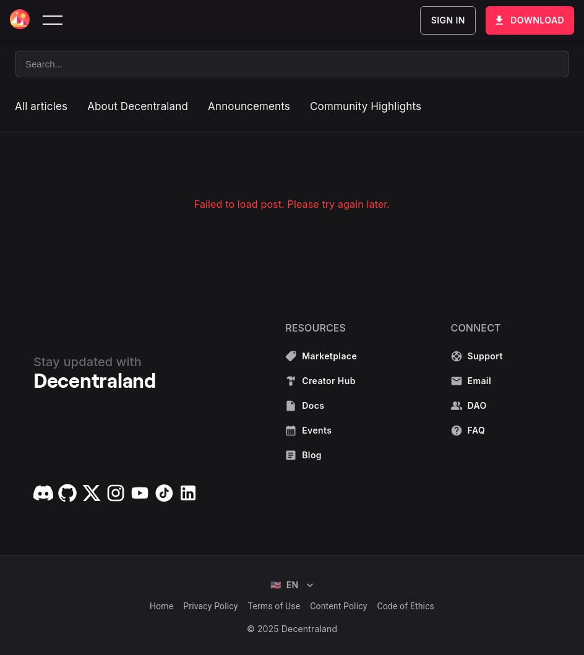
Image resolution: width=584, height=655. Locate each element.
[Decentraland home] (20, 20)
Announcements (249, 106)
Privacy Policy (210, 606)
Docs (322, 406)
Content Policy (338, 606)
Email (478, 381)
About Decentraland (137, 106)
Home (161, 606)
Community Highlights (365, 106)
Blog (322, 455)
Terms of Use (274, 606)
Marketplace (322, 356)
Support (478, 356)
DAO (478, 406)
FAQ (478, 430)
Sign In (448, 20)
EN (291, 585)
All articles (41, 106)
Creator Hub (322, 381)
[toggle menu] (52, 20)
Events (322, 430)
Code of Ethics (405, 606)
